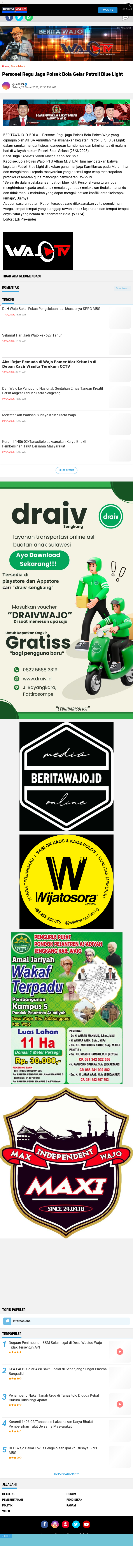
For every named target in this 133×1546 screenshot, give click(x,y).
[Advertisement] (66, 1272)
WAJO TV (107, 10)
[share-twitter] (19, 17)
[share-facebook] (9, 17)
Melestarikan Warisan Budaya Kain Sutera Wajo (39, 415)
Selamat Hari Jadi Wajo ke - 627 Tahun (32, 335)
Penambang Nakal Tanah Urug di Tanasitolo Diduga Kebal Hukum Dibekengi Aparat (54, 1397)
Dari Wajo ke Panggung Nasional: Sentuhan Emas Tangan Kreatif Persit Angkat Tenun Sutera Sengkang (52, 390)
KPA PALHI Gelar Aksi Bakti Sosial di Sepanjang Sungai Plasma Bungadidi (58, 1371)
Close (6, 1535)
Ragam (71, 1505)
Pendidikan (74, 1499)
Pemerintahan (12, 1499)
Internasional (22, 1321)
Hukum (71, 1494)
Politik (7, 1505)
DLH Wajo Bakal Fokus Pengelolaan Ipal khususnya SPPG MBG (51, 309)
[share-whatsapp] (29, 17)
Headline (8, 1494)
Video (6, 1511)
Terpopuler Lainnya (66, 1473)
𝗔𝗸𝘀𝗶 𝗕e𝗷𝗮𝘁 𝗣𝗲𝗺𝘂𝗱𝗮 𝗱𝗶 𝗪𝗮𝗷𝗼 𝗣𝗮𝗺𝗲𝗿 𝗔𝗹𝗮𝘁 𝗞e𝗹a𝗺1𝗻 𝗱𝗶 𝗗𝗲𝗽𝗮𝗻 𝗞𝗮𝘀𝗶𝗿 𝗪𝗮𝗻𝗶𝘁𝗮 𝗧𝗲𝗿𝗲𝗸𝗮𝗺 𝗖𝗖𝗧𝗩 (49, 364)
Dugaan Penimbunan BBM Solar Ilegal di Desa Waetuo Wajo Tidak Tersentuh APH (55, 1345)
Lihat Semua (66, 470)
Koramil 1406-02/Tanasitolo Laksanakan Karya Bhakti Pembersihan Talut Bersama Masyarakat (44, 444)
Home (5, 66)
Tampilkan (122, 288)
